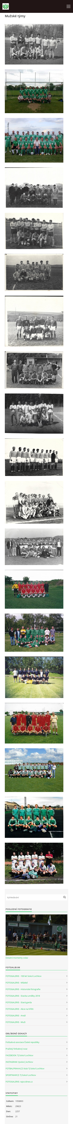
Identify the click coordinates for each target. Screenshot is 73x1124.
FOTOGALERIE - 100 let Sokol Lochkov (23, 976)
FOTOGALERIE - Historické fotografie (23, 989)
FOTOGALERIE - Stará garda (19, 1002)
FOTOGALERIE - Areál (16, 1015)
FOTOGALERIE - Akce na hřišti (19, 1008)
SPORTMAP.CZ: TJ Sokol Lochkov (21, 1075)
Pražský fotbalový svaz (16, 1048)
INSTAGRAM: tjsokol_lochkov (19, 1061)
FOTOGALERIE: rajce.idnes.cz (19, 1081)
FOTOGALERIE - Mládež (17, 982)
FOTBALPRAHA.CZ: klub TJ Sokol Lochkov (25, 1068)
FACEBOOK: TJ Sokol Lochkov (19, 1055)
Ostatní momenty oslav (17, 957)
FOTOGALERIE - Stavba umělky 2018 (23, 995)
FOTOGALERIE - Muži (15, 1022)
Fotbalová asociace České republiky (22, 1042)
